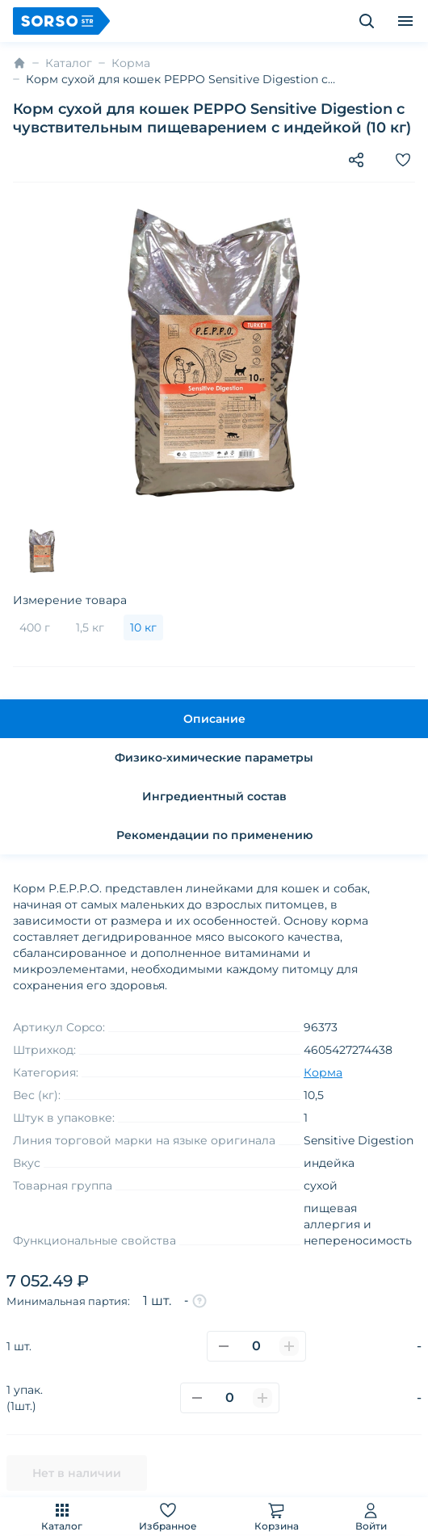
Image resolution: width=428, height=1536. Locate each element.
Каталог (61, 1516)
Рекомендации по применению (214, 835)
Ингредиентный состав (214, 796)
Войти (371, 1516)
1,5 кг (90, 627)
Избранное (168, 1516)
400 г (34, 627)
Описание (214, 718)
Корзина (276, 1516)
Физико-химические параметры (214, 757)
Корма (130, 63)
